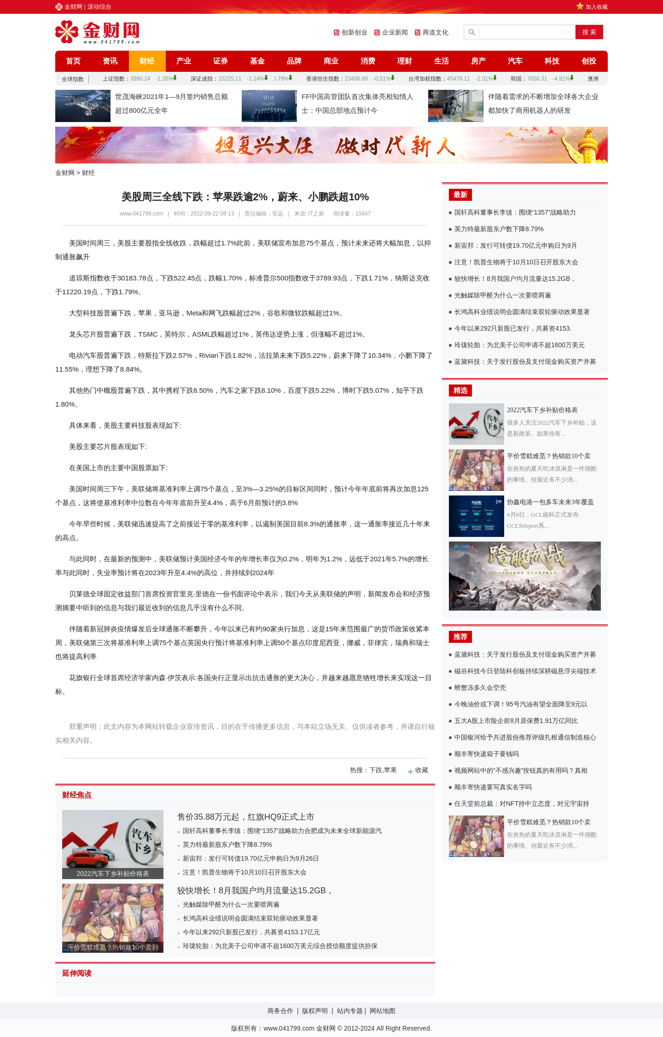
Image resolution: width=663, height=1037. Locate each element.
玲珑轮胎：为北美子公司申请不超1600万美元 (519, 345)
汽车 (515, 61)
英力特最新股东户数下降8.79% (227, 844)
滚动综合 (99, 6)
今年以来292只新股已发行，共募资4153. (512, 328)
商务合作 (280, 1010)
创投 (589, 61)
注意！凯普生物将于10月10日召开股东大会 (245, 872)
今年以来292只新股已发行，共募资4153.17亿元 (251, 932)
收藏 (421, 770)
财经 (147, 61)
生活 (441, 61)
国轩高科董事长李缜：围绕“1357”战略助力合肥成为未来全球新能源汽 (282, 830)
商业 (331, 61)
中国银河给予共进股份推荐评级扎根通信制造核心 (525, 737)
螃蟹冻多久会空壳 (480, 687)
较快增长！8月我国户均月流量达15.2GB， (255, 890)
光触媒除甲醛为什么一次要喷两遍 (231, 904)
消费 (368, 61)
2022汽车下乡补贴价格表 (112, 873)
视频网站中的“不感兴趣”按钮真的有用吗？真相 (520, 770)
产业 (183, 61)
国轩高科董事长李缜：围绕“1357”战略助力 (515, 212)
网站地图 (382, 1010)
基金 (257, 61)
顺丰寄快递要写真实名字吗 (493, 787)
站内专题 (350, 1010)
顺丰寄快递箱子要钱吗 (486, 753)
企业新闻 (395, 32)
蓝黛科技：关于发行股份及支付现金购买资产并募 (525, 361)
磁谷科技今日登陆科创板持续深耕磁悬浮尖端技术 (525, 671)
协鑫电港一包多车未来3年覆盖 (550, 502)
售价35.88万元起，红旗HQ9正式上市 (245, 816)
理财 (404, 61)
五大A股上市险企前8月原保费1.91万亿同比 (516, 720)
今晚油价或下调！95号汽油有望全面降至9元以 (520, 704)
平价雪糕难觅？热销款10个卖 (549, 456)
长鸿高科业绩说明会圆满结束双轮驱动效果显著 (250, 918)
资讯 (110, 61)
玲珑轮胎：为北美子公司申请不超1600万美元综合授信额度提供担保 (280, 946)
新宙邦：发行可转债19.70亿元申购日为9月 (515, 245)
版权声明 (315, 1010)
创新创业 (354, 32)
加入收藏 (597, 7)
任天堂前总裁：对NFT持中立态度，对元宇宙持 (521, 803)
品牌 (294, 61)
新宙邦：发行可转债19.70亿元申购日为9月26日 (251, 858)
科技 (552, 61)
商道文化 (435, 32)
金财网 (73, 6)
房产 (478, 61)
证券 (220, 61)
